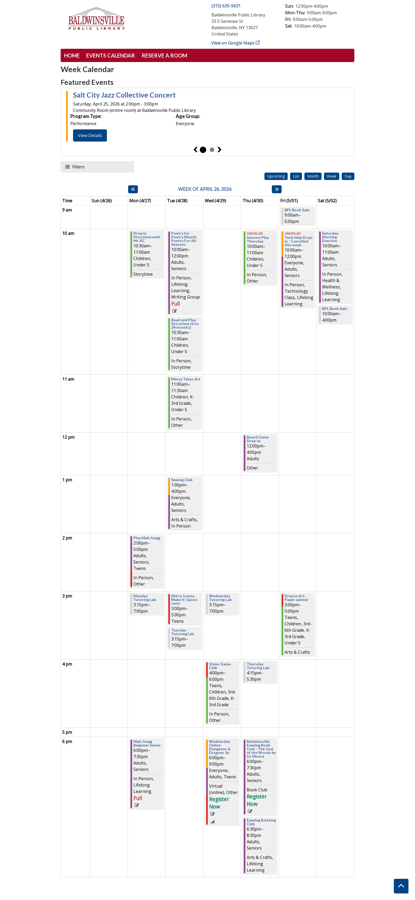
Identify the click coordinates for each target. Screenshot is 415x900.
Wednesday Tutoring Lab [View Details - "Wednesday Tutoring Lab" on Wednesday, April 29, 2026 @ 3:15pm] (220, 598)
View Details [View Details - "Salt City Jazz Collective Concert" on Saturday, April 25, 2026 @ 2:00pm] (90, 135)
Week (331, 176)
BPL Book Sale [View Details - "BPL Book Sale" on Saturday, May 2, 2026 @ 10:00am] (334, 308)
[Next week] (277, 189)
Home (72, 55)
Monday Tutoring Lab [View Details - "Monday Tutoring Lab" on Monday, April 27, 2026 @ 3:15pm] (144, 598)
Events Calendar (110, 55)
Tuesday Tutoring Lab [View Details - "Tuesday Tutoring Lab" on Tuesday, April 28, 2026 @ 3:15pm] (182, 632)
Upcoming (276, 176)
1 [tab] (203, 150)
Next (219, 150)
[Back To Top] (401, 886)
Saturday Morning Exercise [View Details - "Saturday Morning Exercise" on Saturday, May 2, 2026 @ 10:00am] (330, 237)
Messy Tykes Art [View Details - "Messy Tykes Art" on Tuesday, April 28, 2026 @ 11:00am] (185, 379)
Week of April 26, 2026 (205, 189)
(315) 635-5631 (226, 6)
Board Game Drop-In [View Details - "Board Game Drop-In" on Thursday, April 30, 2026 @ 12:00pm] (258, 439)
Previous (195, 150)
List (296, 176)
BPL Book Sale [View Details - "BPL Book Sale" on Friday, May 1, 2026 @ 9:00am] (297, 210)
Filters (78, 167)
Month (313, 176)
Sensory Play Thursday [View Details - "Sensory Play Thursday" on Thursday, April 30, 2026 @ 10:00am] (258, 239)
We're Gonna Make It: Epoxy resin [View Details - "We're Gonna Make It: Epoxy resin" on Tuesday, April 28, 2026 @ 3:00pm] (184, 599)
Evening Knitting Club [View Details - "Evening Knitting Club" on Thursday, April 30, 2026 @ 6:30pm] (261, 822)
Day (348, 176)
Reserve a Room (164, 55)
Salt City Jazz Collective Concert (124, 95)
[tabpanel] (207, 117)
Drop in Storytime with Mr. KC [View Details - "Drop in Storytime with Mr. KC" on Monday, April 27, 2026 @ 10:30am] (146, 237)
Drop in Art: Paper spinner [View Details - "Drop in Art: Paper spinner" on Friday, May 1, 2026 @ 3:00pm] (297, 598)
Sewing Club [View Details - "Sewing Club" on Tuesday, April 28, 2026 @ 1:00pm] (181, 480)
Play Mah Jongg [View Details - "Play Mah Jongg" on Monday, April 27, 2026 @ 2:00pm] (146, 538)
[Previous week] (133, 189)
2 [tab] (212, 150)
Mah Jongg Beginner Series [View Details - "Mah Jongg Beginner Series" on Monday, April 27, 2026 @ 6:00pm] (147, 743)
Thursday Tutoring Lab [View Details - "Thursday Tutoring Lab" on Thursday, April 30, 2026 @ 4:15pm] (258, 666)
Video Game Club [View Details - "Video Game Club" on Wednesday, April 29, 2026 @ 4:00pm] (220, 666)
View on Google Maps (232, 43)
